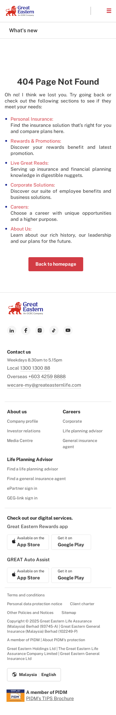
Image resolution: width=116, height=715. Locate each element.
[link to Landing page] (26, 313)
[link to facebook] (25, 330)
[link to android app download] (71, 542)
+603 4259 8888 (47, 376)
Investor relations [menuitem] (23, 431)
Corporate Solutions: (33, 185)
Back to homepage (55, 264)
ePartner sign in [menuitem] (22, 488)
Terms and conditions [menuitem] (26, 595)
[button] (98, 11)
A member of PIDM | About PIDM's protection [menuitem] (46, 640)
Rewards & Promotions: (36, 141)
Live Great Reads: (30, 163)
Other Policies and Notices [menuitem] (30, 612)
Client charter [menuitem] (82, 604)
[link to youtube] (68, 330)
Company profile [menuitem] (22, 421)
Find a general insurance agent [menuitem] (36, 478)
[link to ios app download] (28, 542)
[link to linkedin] (11, 330)
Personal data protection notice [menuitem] (34, 604)
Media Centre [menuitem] (20, 440)
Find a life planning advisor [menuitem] (32, 469)
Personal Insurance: (32, 119)
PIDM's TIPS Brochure (50, 698)
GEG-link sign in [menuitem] (22, 498)
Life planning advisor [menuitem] (83, 431)
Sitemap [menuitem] (69, 612)
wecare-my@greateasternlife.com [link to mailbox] (44, 385)
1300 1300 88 (35, 368)
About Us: (21, 229)
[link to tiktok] (54, 330)
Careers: (20, 207)
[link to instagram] (40, 330)
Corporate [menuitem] (72, 421)
